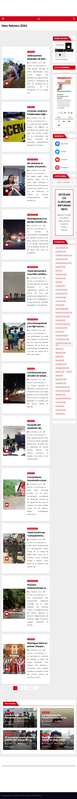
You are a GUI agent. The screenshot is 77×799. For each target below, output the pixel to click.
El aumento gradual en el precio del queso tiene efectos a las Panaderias (20, 740)
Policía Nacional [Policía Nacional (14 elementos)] (62, 387)
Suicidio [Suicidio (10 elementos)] (60, 406)
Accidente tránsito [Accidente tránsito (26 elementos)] (63, 255)
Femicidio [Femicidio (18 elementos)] (60, 320)
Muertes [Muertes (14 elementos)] (60, 360)
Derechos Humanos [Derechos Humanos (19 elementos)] (64, 312)
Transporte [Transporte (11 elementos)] (61, 410)
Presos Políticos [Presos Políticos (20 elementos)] (63, 391)
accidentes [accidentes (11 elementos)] (61, 251)
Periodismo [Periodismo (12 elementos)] (61, 379)
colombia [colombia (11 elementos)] (60, 286)
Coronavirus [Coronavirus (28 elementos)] (61, 290)
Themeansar (37, 795)
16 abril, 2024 (49, 721)
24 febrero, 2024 (35, 278)
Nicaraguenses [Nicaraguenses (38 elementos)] (62, 368)
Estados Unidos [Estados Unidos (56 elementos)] (62, 316)
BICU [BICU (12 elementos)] (59, 270)
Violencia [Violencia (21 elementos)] (60, 414)
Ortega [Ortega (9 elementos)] (59, 375)
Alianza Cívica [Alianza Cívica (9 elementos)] (61, 259)
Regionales (31, 51)
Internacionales (32, 159)
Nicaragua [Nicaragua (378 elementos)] (61, 364)
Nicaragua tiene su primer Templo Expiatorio (37, 646)
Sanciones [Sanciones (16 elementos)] (60, 402)
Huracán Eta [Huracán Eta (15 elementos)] (61, 328)
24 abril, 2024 (12, 721)
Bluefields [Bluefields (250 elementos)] (61, 274)
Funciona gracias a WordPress (11, 795)
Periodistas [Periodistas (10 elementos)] (61, 383)
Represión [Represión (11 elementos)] (60, 394)
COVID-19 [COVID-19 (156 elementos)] (61, 301)
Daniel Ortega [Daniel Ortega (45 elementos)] (62, 309)
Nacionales (31, 107)
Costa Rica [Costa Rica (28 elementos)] (61, 297)
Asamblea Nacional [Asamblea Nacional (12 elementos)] (63, 263)
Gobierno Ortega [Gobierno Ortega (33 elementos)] (63, 324)
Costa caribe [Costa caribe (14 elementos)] (61, 293)
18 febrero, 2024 (35, 539)
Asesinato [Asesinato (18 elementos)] (60, 267)
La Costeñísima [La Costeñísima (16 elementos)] (62, 339)
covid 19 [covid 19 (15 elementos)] (60, 305)
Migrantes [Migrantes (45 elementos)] (60, 353)
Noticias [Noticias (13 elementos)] (60, 372)
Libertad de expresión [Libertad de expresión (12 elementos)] (63, 344)
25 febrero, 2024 (35, 118)
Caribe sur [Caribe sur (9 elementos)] (60, 278)
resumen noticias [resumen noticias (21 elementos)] (63, 398)
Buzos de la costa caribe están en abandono (56, 738)
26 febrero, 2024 (35, 62)
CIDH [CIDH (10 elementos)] (59, 282)
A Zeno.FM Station (61, 59)
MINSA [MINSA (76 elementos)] (59, 356)
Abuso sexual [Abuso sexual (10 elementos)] (62, 248)
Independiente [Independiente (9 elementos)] (62, 335)
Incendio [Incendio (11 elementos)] (60, 332)
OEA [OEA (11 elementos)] (69, 372)
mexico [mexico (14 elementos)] (59, 349)
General (8, 712)
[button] (74, 19)
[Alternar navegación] (39, 18)
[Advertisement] (38, 40)
